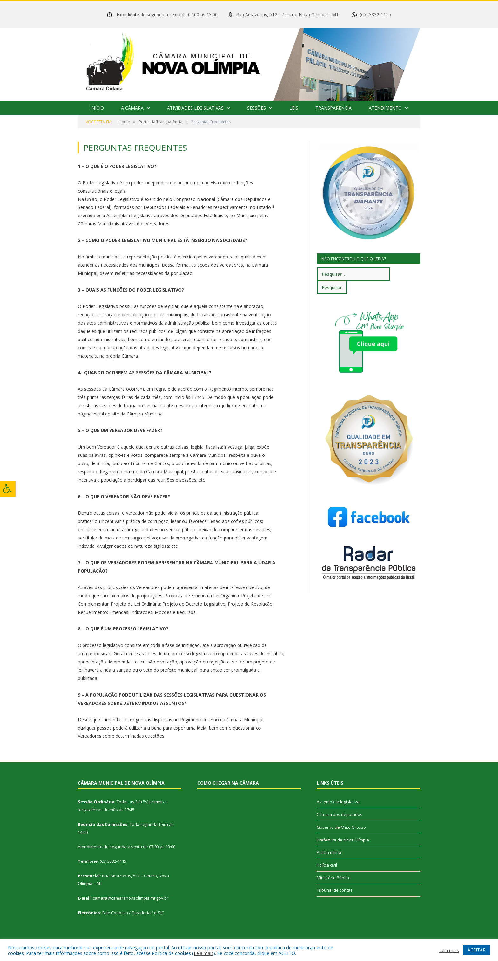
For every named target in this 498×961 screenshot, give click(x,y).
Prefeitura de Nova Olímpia (343, 840)
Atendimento (385, 108)
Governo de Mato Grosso (341, 827)
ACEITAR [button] (477, 950)
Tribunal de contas (335, 890)
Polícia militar (329, 852)
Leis (293, 108)
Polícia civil (327, 865)
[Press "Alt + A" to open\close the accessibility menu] (8, 489)
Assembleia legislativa (338, 802)
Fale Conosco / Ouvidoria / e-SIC (133, 913)
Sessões (256, 108)
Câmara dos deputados (339, 814)
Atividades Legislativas (195, 108)
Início (97, 108)
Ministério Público (334, 878)
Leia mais (203, 953)
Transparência (333, 108)
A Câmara (132, 108)
